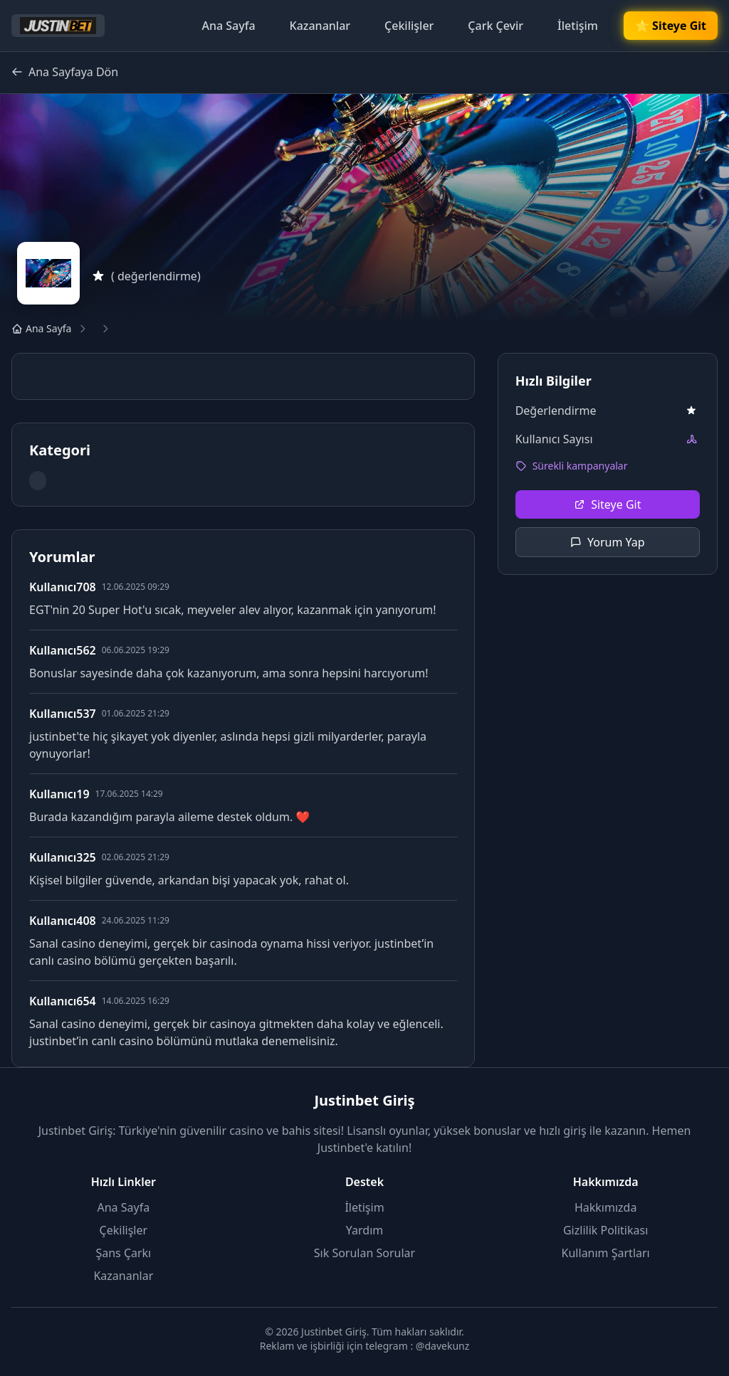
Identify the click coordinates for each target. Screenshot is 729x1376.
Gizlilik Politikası (605, 1230)
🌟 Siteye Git (670, 26)
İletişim (577, 25)
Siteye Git (607, 504)
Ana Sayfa (228, 25)
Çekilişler (409, 25)
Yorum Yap (607, 542)
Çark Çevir (495, 25)
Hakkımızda (605, 1207)
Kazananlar (320, 25)
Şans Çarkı (123, 1253)
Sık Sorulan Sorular (364, 1253)
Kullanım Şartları (606, 1253)
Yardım (364, 1230)
